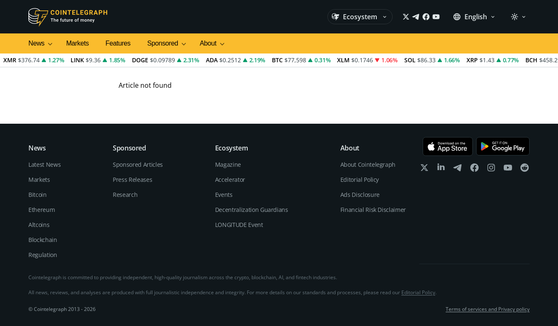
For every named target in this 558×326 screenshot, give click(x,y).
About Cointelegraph (368, 164)
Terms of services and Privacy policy (488, 309)
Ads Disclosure (360, 195)
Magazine (228, 164)
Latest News (44, 164)
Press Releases (132, 179)
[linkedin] (441, 169)
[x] (424, 169)
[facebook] (474, 169)
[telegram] (458, 169)
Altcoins (38, 225)
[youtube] (508, 169)
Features (118, 43)
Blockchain (42, 240)
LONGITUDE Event (239, 225)
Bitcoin (37, 195)
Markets (77, 43)
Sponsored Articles (138, 164)
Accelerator (230, 179)
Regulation (42, 255)
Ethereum (41, 210)
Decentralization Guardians (251, 210)
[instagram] (491, 169)
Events (224, 195)
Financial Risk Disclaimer (373, 210)
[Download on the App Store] (448, 146)
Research (125, 195)
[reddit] (525, 169)
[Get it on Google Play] (503, 146)
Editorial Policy (359, 179)
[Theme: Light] (518, 16)
